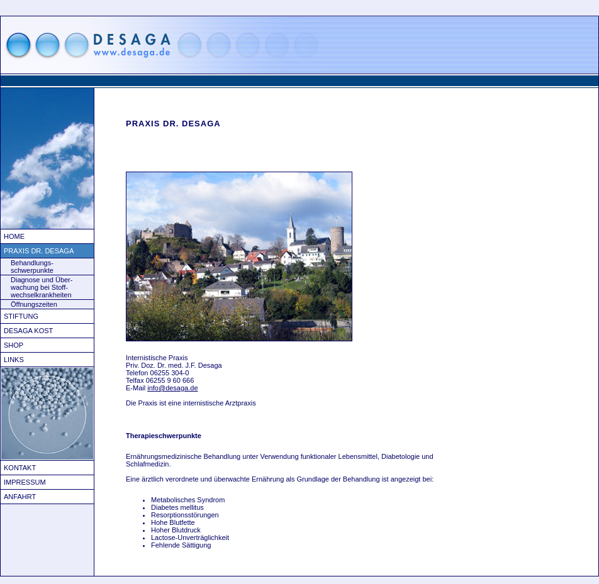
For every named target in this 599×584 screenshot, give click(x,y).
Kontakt (20, 467)
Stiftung (21, 316)
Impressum (25, 482)
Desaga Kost (28, 330)
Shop (13, 345)
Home (14, 236)
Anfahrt (20, 496)
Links (14, 359)
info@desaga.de (172, 388)
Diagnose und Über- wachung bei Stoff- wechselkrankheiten (41, 287)
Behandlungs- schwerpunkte (32, 266)
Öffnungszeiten (34, 304)
